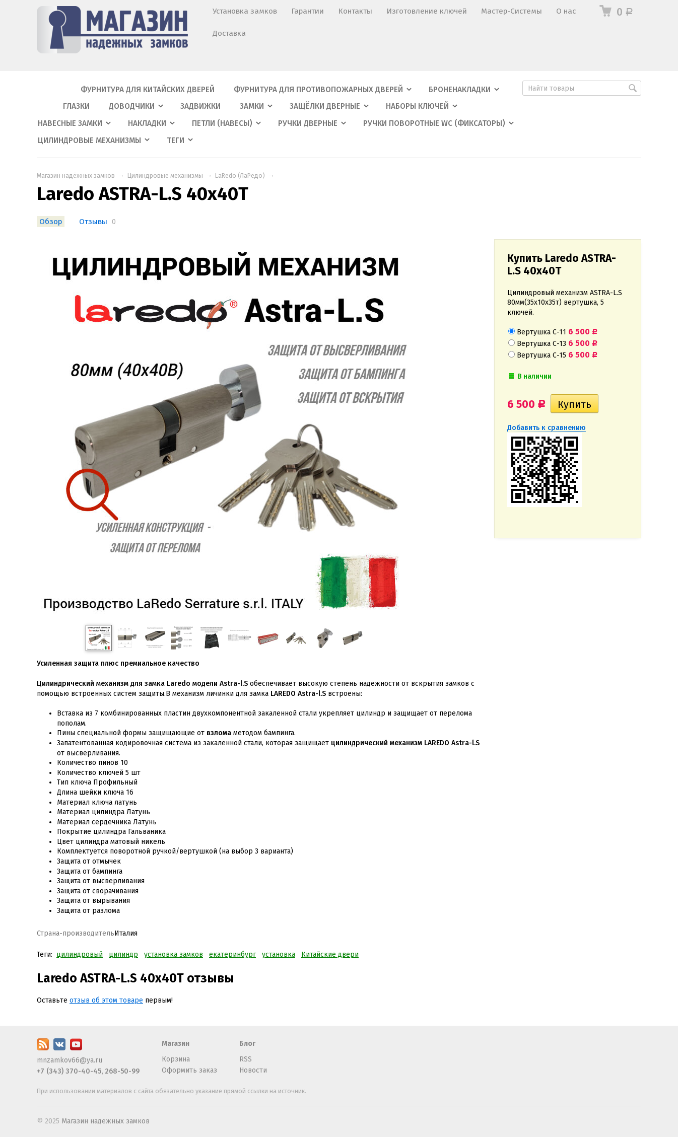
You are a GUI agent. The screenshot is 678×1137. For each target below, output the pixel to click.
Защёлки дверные (325, 106)
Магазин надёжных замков (76, 175)
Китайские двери (330, 954)
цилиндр (123, 954)
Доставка (229, 33)
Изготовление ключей (426, 11)
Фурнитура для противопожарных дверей (318, 89)
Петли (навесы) (222, 123)
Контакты (355, 11)
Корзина (176, 1059)
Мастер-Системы (511, 11)
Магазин (175, 1043)
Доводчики (132, 106)
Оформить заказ (189, 1070)
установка (278, 954)
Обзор (50, 221)
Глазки (76, 106)
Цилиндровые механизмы (89, 140)
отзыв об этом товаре (106, 1000)
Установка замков (245, 11)
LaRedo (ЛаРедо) (240, 175)
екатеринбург (232, 954)
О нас (566, 11)
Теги (175, 140)
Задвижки (200, 106)
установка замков (173, 954)
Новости (253, 1070)
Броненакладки (460, 89)
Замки (252, 106)
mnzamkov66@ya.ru (69, 1060)
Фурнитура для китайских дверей (148, 89)
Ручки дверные (307, 123)
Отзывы (93, 221)
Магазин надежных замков (105, 1121)
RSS (245, 1059)
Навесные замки (70, 123)
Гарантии (307, 11)
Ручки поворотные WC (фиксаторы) (434, 123)
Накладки (147, 123)
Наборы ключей (417, 106)
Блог (247, 1043)
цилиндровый (79, 954)
